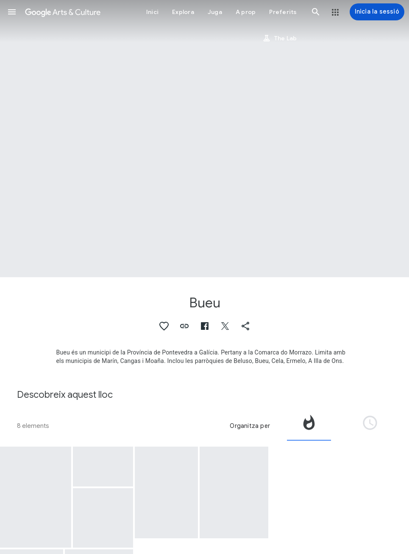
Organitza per (250, 426)
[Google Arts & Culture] (63, 12)
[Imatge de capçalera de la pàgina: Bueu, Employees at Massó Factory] (204, 138)
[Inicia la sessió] (377, 11)
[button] (12, 12)
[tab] (309, 426)
